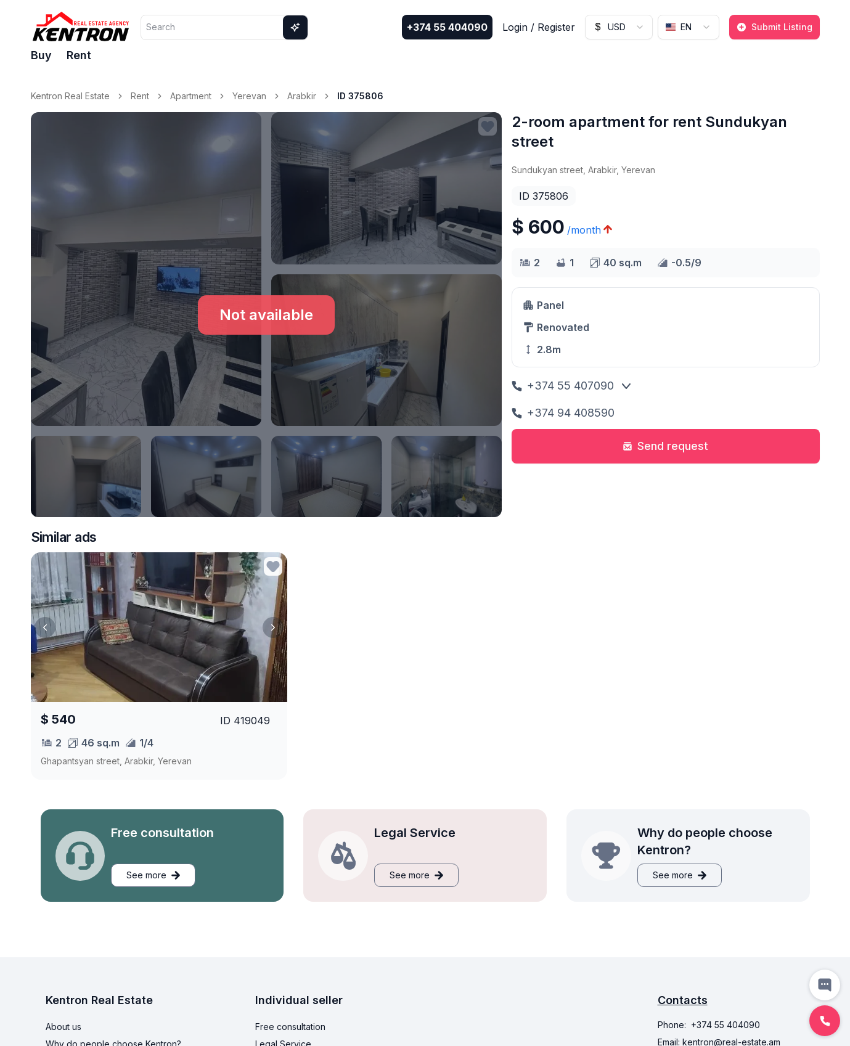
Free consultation (290, 1026)
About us (63, 1026)
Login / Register (538, 27)
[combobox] (619, 27)
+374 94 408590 (563, 412)
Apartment (190, 96)
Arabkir (301, 96)
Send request (665, 445)
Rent (79, 55)
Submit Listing (774, 27)
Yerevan (249, 96)
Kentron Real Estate (70, 96)
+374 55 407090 (563, 385)
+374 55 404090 (447, 27)
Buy (41, 55)
